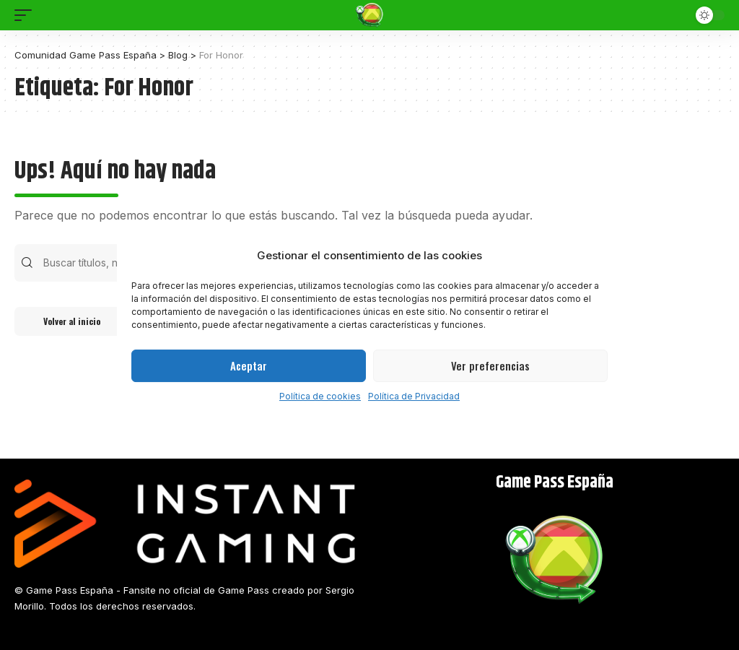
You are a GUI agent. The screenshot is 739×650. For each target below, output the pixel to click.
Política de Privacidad (414, 396)
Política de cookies (320, 396)
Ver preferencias (490, 365)
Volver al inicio (71, 321)
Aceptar (248, 365)
